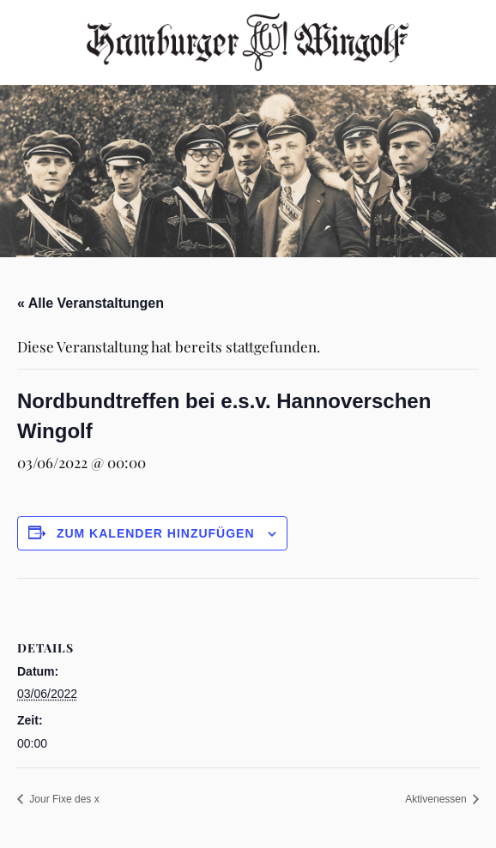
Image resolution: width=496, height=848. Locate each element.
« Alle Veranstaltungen (90, 303)
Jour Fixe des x (63, 799)
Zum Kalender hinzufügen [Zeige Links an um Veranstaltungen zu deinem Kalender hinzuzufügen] (156, 533)
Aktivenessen (437, 799)
